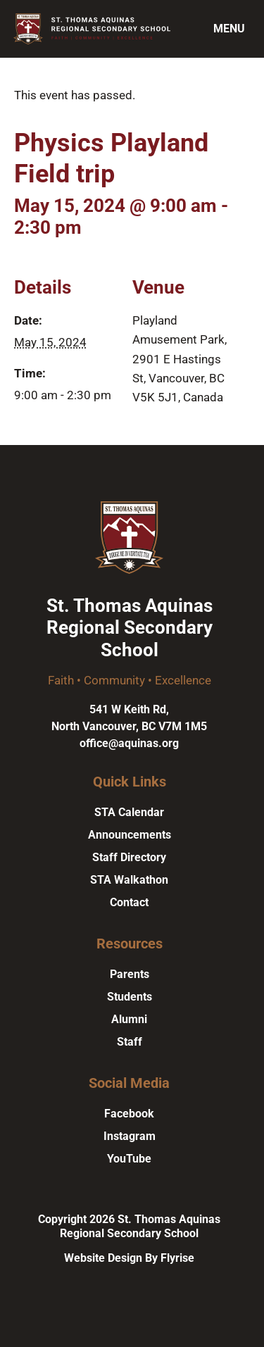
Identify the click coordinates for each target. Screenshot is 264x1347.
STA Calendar (129, 812)
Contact (129, 902)
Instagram (129, 1136)
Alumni (129, 1019)
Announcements (129, 834)
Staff (129, 1041)
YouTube (129, 1158)
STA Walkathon (129, 879)
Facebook (129, 1113)
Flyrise (177, 1258)
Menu (229, 28)
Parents (129, 974)
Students (129, 996)
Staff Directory (129, 857)
